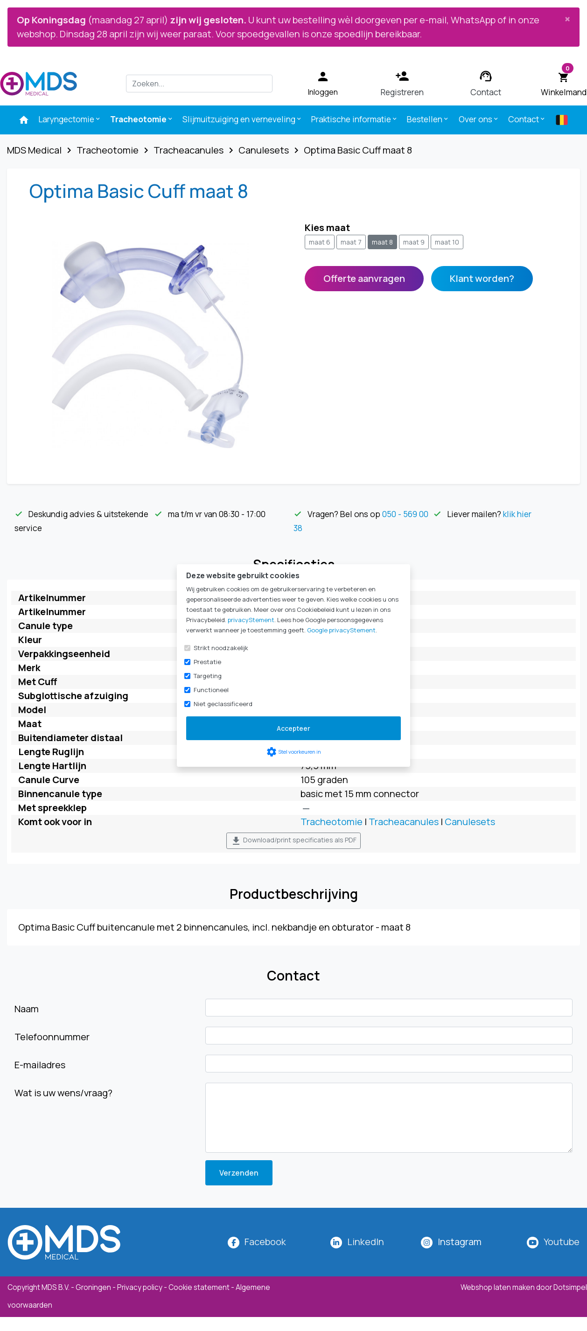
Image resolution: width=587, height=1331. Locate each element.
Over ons (479, 119)
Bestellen (428, 119)
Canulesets (470, 821)
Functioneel (211, 690)
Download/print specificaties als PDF (293, 841)
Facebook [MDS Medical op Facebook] (265, 1241)
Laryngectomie (69, 119)
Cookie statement (199, 1287)
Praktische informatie (354, 119)
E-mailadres (39, 1064)
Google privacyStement (341, 630)
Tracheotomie (142, 119)
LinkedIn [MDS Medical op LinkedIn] (365, 1241)
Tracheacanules (404, 821)
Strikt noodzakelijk (221, 648)
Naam (26, 1008)
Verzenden (239, 1173)
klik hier (517, 513)
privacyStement (251, 620)
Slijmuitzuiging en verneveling (242, 119)
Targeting (208, 676)
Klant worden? (482, 278)
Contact (527, 119)
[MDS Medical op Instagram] (460, 1241)
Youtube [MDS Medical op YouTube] (562, 1241)
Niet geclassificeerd (223, 704)
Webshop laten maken (498, 1287)
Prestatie (207, 662)
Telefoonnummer (52, 1036)
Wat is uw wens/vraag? (63, 1092)
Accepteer (293, 728)
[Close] (567, 18)
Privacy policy (139, 1287)
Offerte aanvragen (364, 278)
